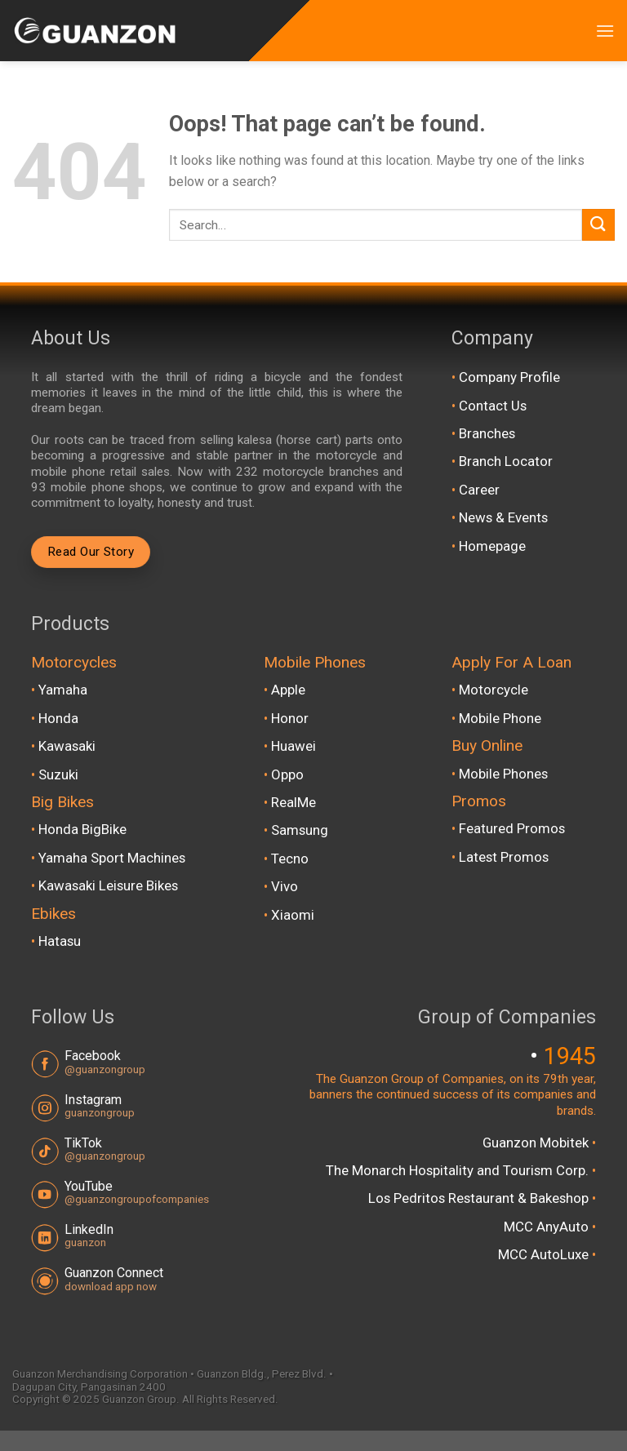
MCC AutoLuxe (545, 1254)
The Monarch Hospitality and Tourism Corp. (459, 1170)
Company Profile (509, 377)
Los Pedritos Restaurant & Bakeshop (480, 1198)
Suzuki (58, 774)
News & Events (503, 517)
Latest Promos (504, 857)
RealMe (293, 802)
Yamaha (62, 689)
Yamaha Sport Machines (111, 858)
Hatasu (59, 941)
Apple (288, 689)
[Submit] (598, 225)
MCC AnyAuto (548, 1226)
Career (479, 489)
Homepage (492, 546)
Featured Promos (512, 828)
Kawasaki (67, 746)
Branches (487, 433)
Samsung (299, 830)
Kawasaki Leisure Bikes (108, 885)
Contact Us (493, 405)
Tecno (290, 858)
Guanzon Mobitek (537, 1142)
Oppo (287, 774)
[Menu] (605, 31)
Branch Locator (506, 461)
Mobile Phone (500, 718)
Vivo (284, 886)
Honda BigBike (82, 829)
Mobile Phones (503, 773)
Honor (290, 718)
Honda (58, 718)
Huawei (293, 746)
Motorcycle (493, 689)
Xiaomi (292, 915)
